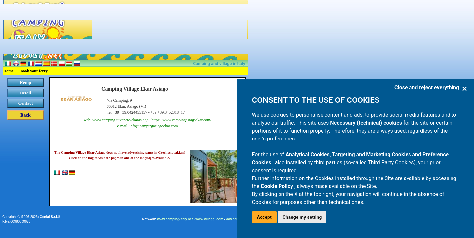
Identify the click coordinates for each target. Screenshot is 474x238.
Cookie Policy (277, 186)
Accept (264, 217)
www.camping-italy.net (175, 219)
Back (25, 115)
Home (8, 71)
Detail (25, 92)
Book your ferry (34, 71)
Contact (25, 103)
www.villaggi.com (209, 219)
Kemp (25, 82)
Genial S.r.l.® (50, 216)
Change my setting (302, 217)
